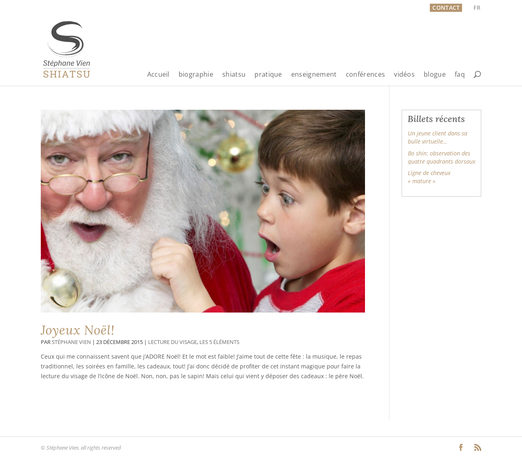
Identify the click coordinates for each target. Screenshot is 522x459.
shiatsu (234, 75)
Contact (446, 7)
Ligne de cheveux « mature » (429, 177)
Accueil (158, 75)
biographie (196, 75)
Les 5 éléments (219, 342)
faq (460, 75)
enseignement (314, 75)
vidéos (404, 75)
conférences (365, 75)
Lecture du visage (172, 342)
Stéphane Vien (71, 342)
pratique (268, 75)
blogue (435, 75)
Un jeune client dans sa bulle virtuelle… (437, 137)
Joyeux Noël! (78, 330)
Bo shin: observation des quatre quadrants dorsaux (442, 157)
